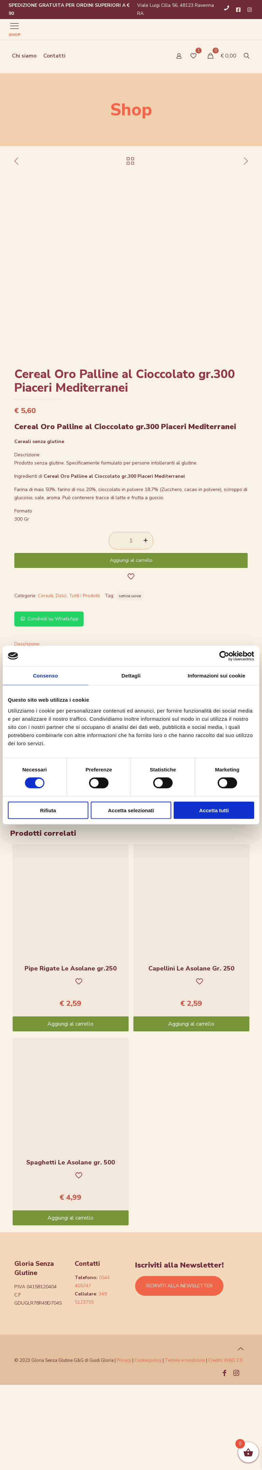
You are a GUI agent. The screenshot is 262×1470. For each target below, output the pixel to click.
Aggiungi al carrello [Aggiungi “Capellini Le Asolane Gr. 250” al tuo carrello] (191, 1109)
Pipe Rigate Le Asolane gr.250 (71, 1053)
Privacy (124, 1445)
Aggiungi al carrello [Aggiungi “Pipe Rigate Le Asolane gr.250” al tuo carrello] (70, 1109)
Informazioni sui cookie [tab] (216, 676)
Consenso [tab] (45, 676)
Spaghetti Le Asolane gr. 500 (70, 1247)
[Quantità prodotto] (131, 626)
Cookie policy (148, 1445)
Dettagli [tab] (131, 676)
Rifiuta (48, 810)
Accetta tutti (214, 810)
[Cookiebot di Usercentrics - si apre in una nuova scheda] (224, 656)
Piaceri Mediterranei (227, 876)
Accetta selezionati (131, 810)
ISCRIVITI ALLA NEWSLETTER (179, 1371)
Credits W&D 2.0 (225, 1445)
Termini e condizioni (185, 1445)
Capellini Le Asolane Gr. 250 (191, 1053)
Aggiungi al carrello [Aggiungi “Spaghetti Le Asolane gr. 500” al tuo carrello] (70, 1303)
